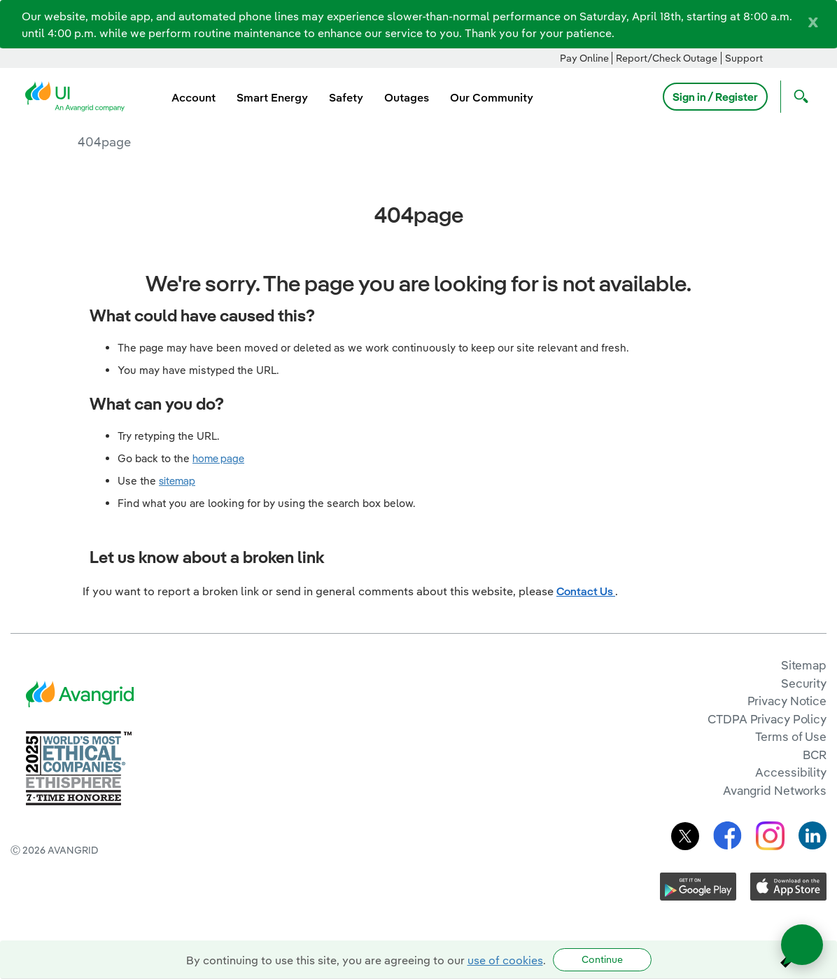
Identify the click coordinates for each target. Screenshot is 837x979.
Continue (602, 959)
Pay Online (584, 58)
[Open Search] (797, 97)
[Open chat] (802, 944)
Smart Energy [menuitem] (272, 97)
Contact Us (585, 591)
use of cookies (505, 960)
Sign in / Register (715, 97)
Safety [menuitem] (346, 97)
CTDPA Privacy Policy (767, 718)
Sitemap (804, 665)
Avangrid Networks (775, 790)
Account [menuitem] (193, 97)
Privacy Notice (787, 700)
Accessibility (791, 772)
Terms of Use (791, 736)
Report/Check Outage (666, 58)
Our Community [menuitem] (491, 97)
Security (804, 683)
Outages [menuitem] (406, 97)
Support (744, 58)
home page (218, 458)
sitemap (177, 480)
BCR (815, 754)
